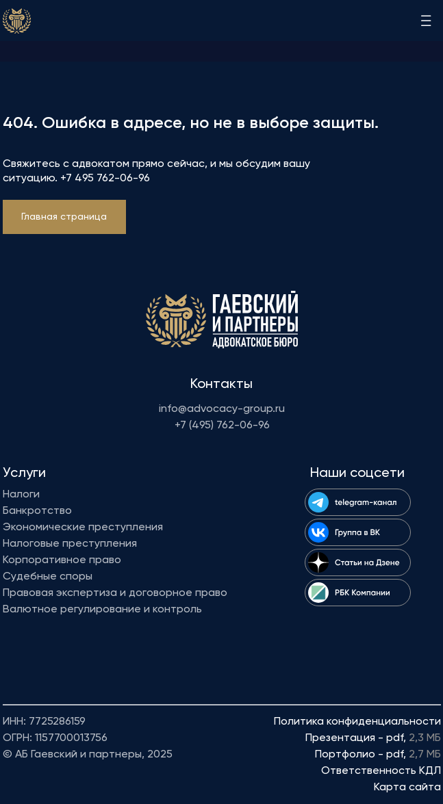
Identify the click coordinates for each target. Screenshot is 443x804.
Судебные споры (47, 576)
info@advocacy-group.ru (222, 409)
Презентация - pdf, (373, 738)
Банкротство (37, 511)
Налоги (21, 494)
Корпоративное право (62, 560)
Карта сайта (407, 787)
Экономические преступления (83, 527)
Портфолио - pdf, (378, 754)
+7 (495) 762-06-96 (222, 425)
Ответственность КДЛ (381, 771)
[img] (17, 21)
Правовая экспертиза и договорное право (115, 593)
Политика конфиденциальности (357, 721)
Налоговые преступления (70, 544)
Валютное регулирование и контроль (102, 609)
